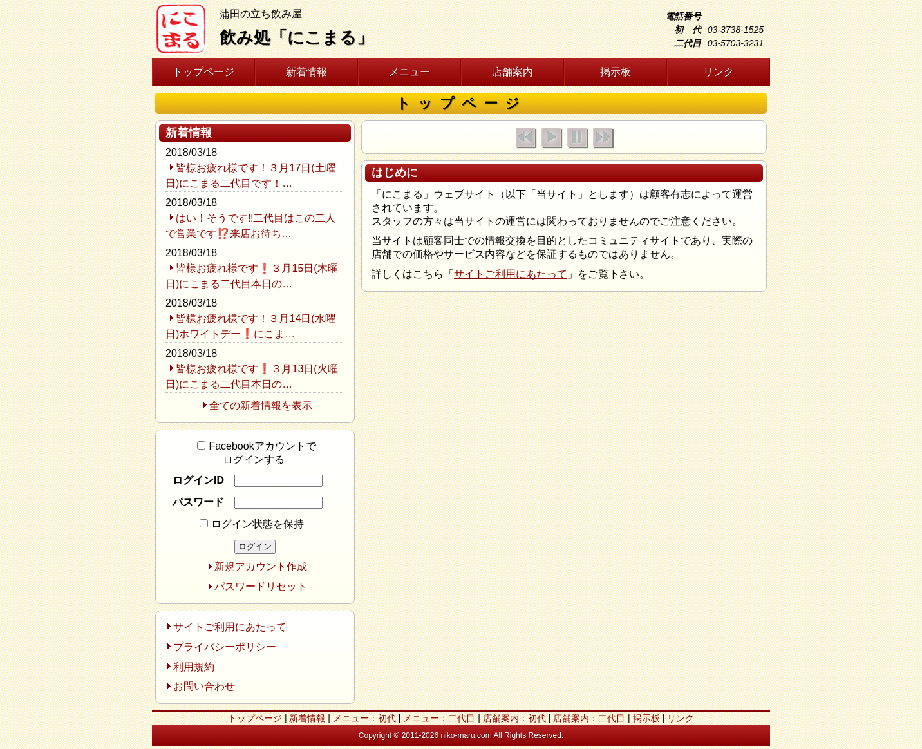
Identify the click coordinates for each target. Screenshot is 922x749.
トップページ (203, 71)
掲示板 (615, 71)
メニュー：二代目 (439, 718)
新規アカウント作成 (260, 566)
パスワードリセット (260, 586)
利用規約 (193, 666)
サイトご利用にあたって (510, 274)
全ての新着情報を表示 (260, 405)
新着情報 (306, 71)
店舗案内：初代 (514, 718)
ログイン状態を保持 (252, 523)
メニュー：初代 (364, 718)
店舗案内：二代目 (589, 718)
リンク (718, 71)
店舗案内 (512, 71)
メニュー (409, 71)
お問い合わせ (204, 686)
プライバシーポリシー (224, 646)
